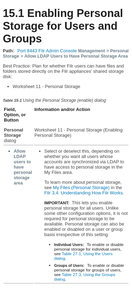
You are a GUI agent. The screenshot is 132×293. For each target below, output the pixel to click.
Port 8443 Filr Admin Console (47, 50)
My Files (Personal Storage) (81, 187)
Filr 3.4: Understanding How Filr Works (83, 192)
